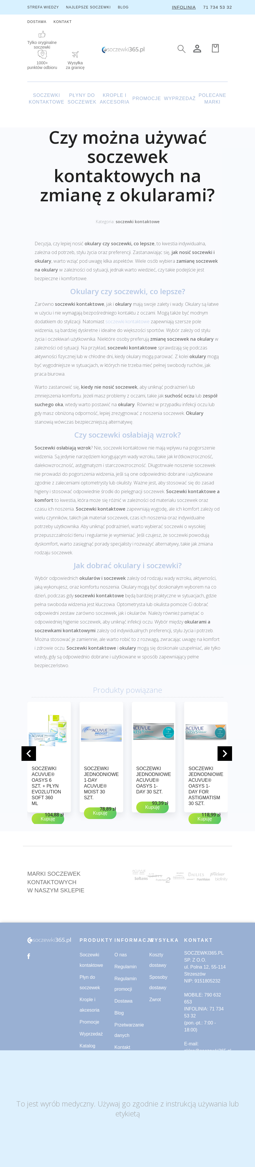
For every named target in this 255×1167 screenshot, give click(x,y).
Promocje (89, 1021)
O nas (120, 954)
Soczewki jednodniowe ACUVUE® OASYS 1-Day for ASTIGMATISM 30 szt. (205, 786)
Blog (119, 1012)
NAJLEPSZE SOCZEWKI (88, 7)
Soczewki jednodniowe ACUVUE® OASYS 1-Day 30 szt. (153, 780)
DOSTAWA (36, 22)
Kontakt (122, 1047)
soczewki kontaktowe (137, 221)
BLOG (123, 7)
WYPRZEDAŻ (179, 98)
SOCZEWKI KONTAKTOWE (46, 98)
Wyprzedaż (91, 1033)
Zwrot (155, 999)
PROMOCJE (146, 98)
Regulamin (125, 966)
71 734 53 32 (217, 7)
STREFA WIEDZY (43, 7)
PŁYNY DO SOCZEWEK (82, 98)
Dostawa (123, 1001)
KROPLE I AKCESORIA (114, 98)
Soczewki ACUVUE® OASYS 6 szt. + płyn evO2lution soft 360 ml (46, 786)
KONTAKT (62, 22)
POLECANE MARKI (212, 98)
